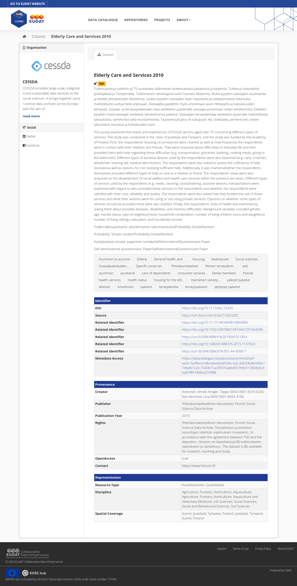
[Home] (24, 36)
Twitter (29, 136)
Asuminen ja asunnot (114, 259)
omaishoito (125, 286)
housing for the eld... (169, 280)
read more (31, 116)
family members (224, 273)
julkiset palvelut (238, 280)
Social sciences (247, 259)
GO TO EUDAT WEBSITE (27, 4)
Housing (198, 259)
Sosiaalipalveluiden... (114, 266)
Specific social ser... (150, 266)
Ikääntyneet (220, 259)
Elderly (142, 259)
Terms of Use (240, 549)
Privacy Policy (263, 549)
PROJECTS (162, 19)
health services (110, 280)
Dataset (39, 36)
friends (248, 273)
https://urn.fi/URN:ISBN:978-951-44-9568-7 (214, 351)
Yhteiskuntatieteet (184, 266)
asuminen (106, 273)
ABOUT (183, 19)
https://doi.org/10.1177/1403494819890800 (215, 322)
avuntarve (127, 273)
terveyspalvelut (196, 286)
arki (245, 266)
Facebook (31, 145)
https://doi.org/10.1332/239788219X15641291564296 (222, 329)
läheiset (104, 286)
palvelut (146, 286)
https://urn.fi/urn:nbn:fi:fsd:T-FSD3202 (210, 315)
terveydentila (168, 286)
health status (137, 280)
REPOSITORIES (136, 19)
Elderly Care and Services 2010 (81, 36)
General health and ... (170, 259)
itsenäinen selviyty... (205, 280)
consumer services (191, 273)
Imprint (221, 549)
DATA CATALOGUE (103, 19)
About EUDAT (286, 549)
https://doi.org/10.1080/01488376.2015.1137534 (218, 344)
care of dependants (156, 273)
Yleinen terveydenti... (220, 266)
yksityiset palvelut (227, 286)
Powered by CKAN (280, 570)
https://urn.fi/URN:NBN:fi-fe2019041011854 (214, 337)
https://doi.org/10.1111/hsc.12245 (207, 308)
